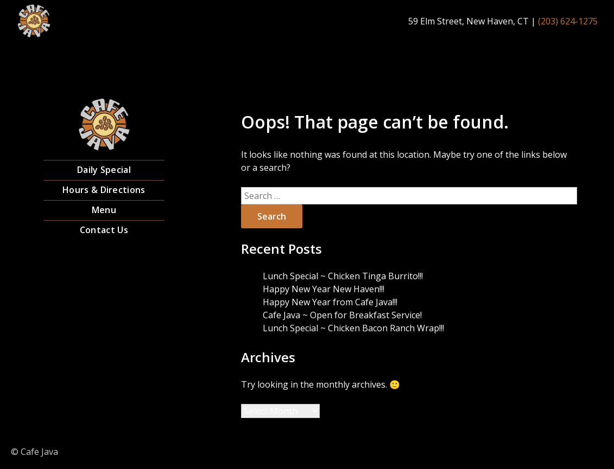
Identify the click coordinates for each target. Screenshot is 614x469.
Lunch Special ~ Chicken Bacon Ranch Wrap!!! (353, 328)
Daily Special (104, 170)
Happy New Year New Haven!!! (323, 289)
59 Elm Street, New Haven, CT (468, 21)
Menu (104, 210)
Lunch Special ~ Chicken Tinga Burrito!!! (343, 276)
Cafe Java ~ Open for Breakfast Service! (342, 315)
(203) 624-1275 (568, 21)
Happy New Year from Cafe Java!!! (330, 302)
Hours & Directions (103, 190)
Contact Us (104, 230)
